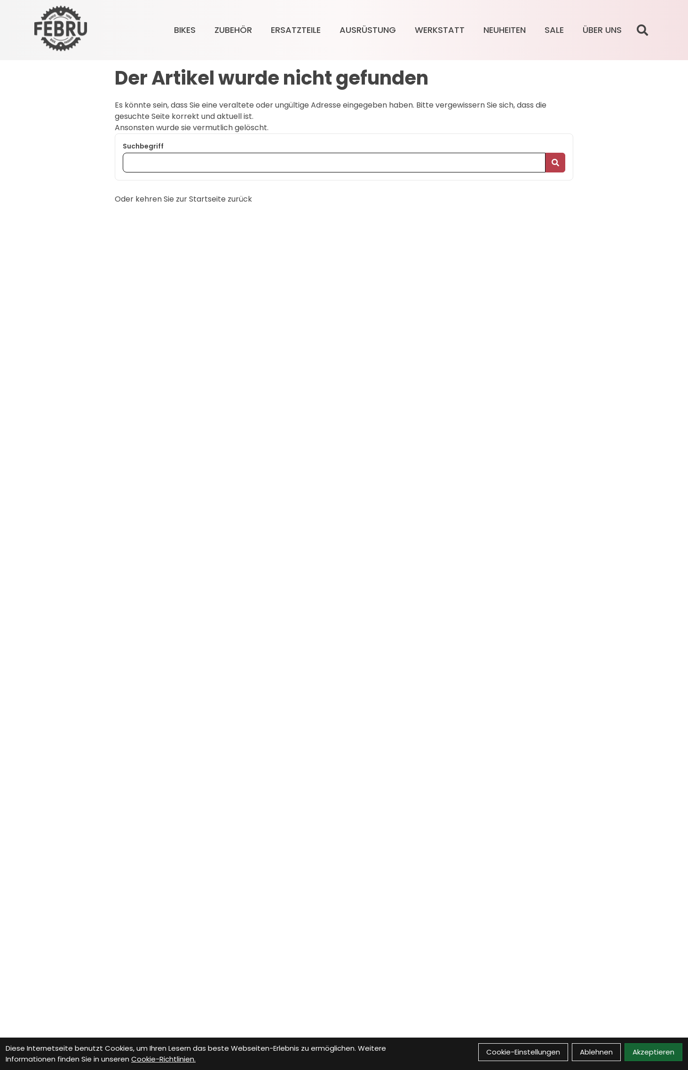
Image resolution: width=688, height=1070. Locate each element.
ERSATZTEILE (296, 30)
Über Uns (602, 30)
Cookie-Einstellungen (523, 1052)
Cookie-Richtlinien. (163, 1059)
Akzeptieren (653, 1052)
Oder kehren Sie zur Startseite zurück (183, 199)
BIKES (185, 30)
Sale (554, 30)
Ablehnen (596, 1052)
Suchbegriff (143, 146)
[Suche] (642, 30)
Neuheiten (504, 30)
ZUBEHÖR (233, 30)
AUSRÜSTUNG (368, 30)
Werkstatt (440, 30)
